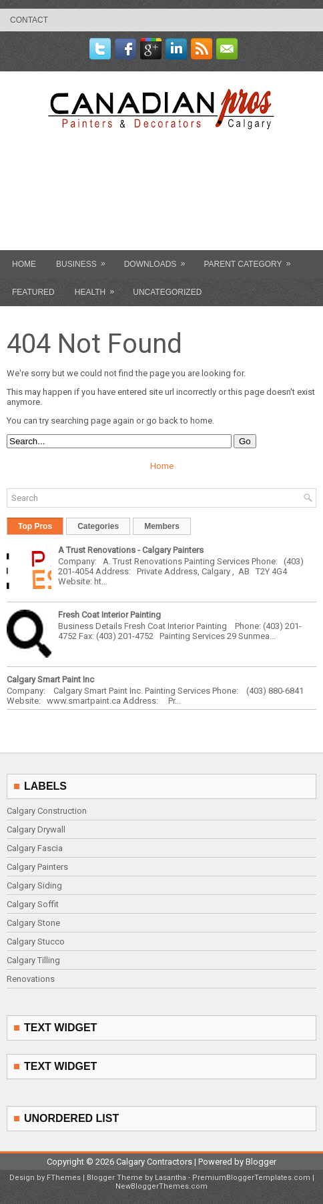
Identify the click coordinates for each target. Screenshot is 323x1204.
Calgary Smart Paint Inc (50, 679)
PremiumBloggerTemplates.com (251, 1177)
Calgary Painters (37, 867)
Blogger (261, 1162)
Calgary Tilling (33, 960)
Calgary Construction (47, 811)
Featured (33, 292)
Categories (98, 526)
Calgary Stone (33, 923)
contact (29, 20)
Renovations (31, 979)
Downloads (159, 259)
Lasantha (170, 1177)
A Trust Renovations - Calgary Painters (131, 550)
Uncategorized (167, 292)
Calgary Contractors (154, 1162)
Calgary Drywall (36, 829)
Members (162, 526)
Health (99, 287)
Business (85, 259)
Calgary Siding (34, 885)
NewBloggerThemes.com (161, 1186)
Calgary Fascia (35, 848)
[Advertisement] (163, 221)
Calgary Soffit (33, 904)
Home (24, 264)
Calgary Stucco (36, 942)
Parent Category (251, 259)
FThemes (64, 1177)
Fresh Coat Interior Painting (109, 615)
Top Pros (35, 526)
